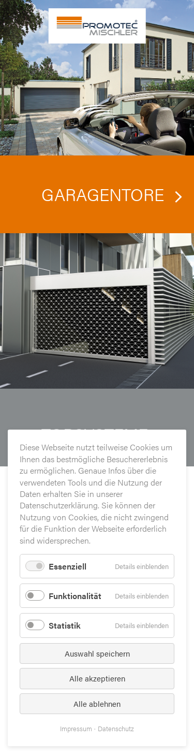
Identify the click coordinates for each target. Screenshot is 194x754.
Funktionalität (75, 596)
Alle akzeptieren (97, 678)
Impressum (76, 728)
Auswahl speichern (97, 653)
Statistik (65, 625)
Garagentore (102, 193)
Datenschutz (116, 728)
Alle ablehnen (97, 703)
